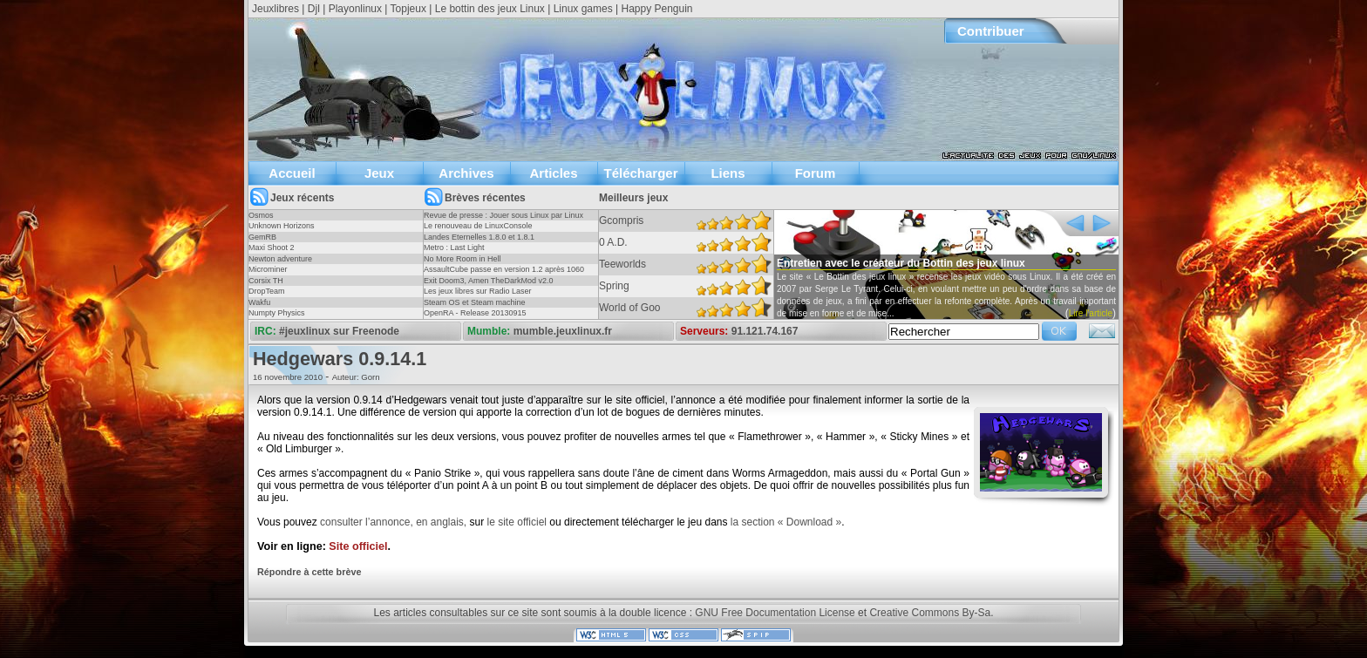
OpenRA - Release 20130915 (475, 313)
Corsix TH (265, 280)
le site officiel (517, 522)
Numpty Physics (276, 313)
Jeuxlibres (275, 9)
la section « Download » (786, 522)
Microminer (268, 269)
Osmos (261, 215)
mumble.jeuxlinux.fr (562, 331)
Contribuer (990, 31)
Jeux (379, 173)
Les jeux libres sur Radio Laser (478, 291)
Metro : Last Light (454, 247)
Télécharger (640, 173)
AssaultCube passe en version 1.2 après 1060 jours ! (504, 274)
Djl (314, 9)
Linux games (583, 9)
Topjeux (408, 9)
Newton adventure (280, 258)
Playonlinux (355, 9)
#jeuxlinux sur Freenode (339, 331)
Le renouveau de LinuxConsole (478, 225)
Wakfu (259, 302)
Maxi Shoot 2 (271, 247)
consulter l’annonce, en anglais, (393, 522)
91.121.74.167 (765, 331)
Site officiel (358, 546)
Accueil (292, 173)
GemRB (262, 237)
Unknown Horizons (281, 225)
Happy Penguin (656, 9)
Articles (553, 173)
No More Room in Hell (462, 258)
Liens (728, 173)
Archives (466, 173)
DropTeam (266, 291)
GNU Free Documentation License (774, 613)
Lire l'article (1090, 313)
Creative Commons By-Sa (929, 613)
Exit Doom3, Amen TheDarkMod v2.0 (488, 280)
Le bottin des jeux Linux (490, 9)
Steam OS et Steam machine (475, 302)
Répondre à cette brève (309, 571)
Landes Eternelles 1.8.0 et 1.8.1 (479, 237)
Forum (815, 173)
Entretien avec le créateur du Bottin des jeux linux (901, 263)
